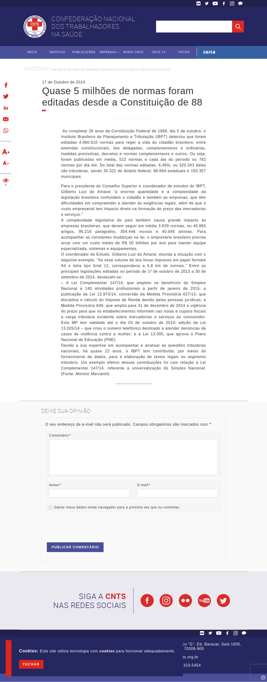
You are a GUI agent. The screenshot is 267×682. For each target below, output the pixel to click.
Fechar (31, 664)
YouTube (215, 3)
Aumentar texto (5, 151)
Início (32, 52)
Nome (55, 485)
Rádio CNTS (133, 52)
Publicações (83, 52)
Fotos (184, 52)
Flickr (198, 3)
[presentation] (81, 525)
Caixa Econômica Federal (209, 52)
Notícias (57, 52)
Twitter (206, 3)
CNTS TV (159, 52)
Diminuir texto (5, 163)
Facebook (223, 3)
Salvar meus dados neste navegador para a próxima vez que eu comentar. (117, 507)
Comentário (60, 435)
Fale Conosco (240, 3)
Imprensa (108, 52)
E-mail (143, 485)
